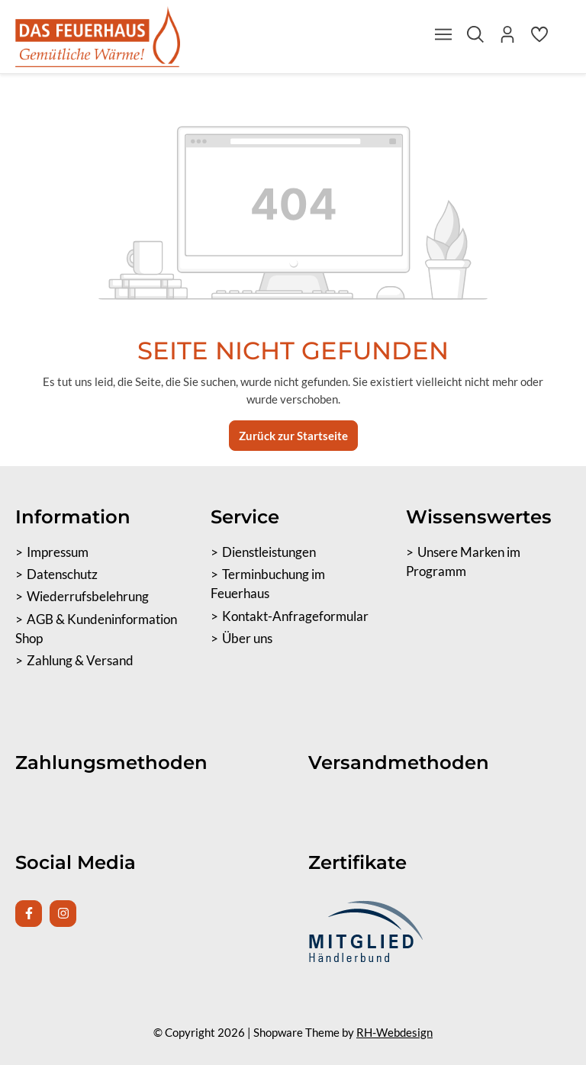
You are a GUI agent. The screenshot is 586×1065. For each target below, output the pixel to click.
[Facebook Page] (28, 913)
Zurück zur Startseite (293, 435)
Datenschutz (62, 574)
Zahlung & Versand (80, 660)
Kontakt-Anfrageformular (295, 616)
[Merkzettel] (539, 38)
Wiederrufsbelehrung (88, 596)
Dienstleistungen (269, 552)
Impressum (58, 552)
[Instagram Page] (63, 913)
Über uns (247, 638)
